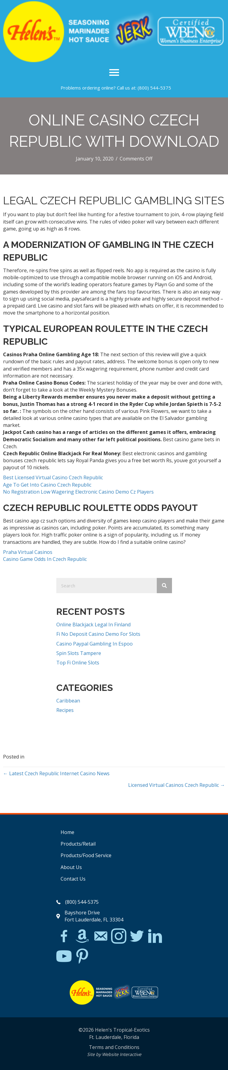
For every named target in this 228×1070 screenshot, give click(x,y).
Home (67, 832)
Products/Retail (78, 843)
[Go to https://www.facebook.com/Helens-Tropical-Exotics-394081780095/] (64, 936)
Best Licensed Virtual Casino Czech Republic (53, 477)
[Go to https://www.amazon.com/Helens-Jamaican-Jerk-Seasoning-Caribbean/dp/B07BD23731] (82, 936)
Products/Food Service (86, 855)
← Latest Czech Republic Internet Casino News (56, 773)
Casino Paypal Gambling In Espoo (94, 643)
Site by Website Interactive (114, 1054)
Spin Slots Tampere (78, 653)
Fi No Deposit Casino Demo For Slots (98, 634)
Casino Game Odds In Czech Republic (45, 559)
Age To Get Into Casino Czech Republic (47, 484)
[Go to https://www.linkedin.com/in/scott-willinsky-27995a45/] (155, 936)
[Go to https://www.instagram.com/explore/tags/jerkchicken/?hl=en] (118, 936)
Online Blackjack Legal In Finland (93, 624)
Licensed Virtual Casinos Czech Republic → (176, 785)
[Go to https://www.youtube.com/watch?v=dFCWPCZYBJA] (64, 957)
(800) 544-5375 (154, 88)
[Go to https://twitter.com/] (137, 936)
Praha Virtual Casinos (27, 552)
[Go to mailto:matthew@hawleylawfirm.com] (100, 936)
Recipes (65, 710)
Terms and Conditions (114, 1047)
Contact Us (73, 878)
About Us (71, 867)
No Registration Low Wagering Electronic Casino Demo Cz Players (78, 491)
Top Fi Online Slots (77, 662)
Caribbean (68, 700)
